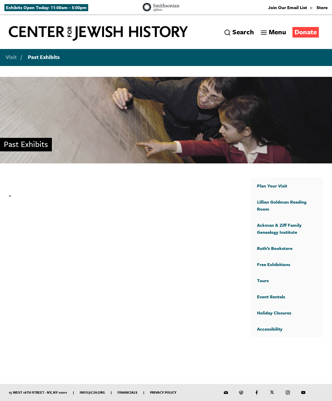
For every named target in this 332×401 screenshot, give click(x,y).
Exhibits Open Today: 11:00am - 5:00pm (46, 7)
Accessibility (269, 329)
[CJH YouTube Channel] (303, 392)
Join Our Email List (287, 7)
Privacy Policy (163, 392)
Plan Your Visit (272, 185)
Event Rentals (271, 296)
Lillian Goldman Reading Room (282, 205)
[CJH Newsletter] (226, 392)
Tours (263, 280)
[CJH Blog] (241, 392)
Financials (127, 392)
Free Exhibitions (273, 264)
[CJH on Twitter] (272, 392)
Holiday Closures (274, 312)
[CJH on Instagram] (287, 392)
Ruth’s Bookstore (274, 248)
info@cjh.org (92, 392)
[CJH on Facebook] (256, 392)
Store (322, 7)
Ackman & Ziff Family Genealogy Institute (279, 228)
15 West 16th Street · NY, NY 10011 (38, 392)
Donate (305, 32)
